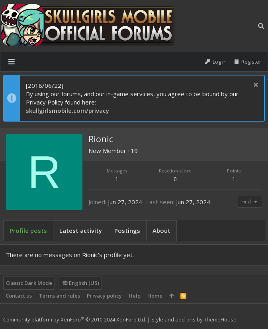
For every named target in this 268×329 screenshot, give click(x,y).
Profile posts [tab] (28, 230)
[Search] (261, 26)
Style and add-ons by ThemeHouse (194, 319)
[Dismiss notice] (254, 85)
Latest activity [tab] (80, 230)
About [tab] (161, 230)
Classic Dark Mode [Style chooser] (29, 282)
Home (154, 295)
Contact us (19, 295)
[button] (12, 61)
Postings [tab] (127, 230)
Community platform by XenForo (74, 319)
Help (135, 295)
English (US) (81, 282)
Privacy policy (104, 295)
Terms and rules (59, 295)
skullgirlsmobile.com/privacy (67, 110)
